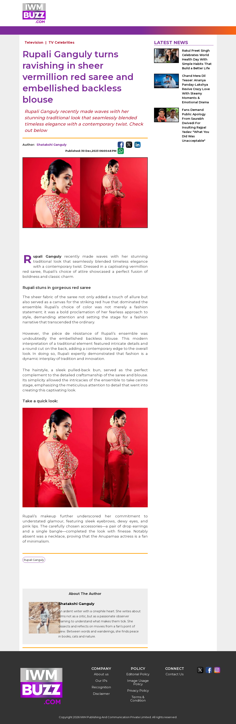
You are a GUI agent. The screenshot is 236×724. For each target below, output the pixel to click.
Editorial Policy (137, 674)
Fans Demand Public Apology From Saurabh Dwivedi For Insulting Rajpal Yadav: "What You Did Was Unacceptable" (195, 125)
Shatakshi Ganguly (51, 145)
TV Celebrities (61, 43)
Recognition (101, 687)
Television (34, 43)
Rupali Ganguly (34, 559)
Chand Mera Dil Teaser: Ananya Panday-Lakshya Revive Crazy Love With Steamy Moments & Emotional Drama (196, 89)
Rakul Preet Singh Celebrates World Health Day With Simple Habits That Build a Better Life (197, 59)
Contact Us (174, 674)
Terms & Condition (138, 698)
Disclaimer (101, 694)
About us (101, 674)
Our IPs (101, 681)
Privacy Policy (138, 691)
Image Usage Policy (138, 682)
